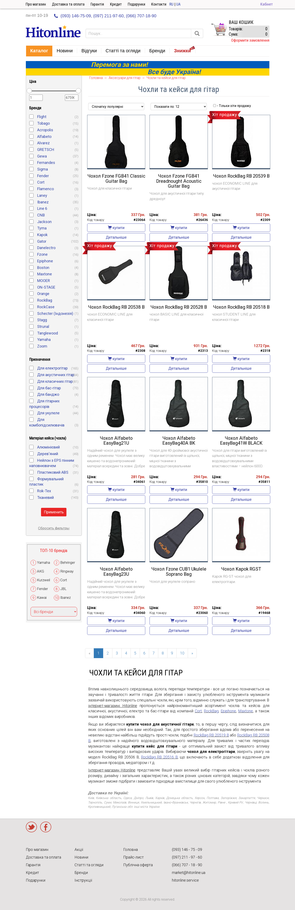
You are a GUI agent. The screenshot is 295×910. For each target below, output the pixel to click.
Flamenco (45, 189)
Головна (130, 849)
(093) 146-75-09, (76, 15)
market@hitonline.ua (188, 872)
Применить (54, 512)
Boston (43, 267)
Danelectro (46, 247)
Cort (40, 182)
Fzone (42, 254)
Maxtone (44, 274)
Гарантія (97, 4)
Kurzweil (43, 580)
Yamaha (44, 339)
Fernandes (46, 162)
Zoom (42, 346)
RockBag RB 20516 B (159, 757)
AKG (40, 571)
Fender (43, 176)
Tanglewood (47, 333)
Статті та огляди (89, 865)
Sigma (42, 169)
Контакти (158, 4)
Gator (41, 241)
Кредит (116, 4)
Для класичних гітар (55, 381)
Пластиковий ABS (52, 472)
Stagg (42, 320)
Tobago (43, 123)
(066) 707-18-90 (141, 15)
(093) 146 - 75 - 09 (187, 849)
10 (182, 653)
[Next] (192, 653)
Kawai (42, 597)
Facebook (45, 827)
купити (116, 227)
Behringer (67, 562)
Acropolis (45, 130)
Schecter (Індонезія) (55, 313)
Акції (79, 849)
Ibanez (43, 202)
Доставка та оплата (68, 4)
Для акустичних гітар (55, 374)
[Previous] (89, 653)
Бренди (81, 872)
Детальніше (116, 237)
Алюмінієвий (48, 447)
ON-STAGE (46, 287)
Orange (43, 293)
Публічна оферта (138, 865)
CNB (41, 215)
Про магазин (36, 4)
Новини (81, 857)
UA (178, 4)
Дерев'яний (47, 453)
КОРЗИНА (219, 29)
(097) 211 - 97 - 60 (187, 857)
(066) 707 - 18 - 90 (187, 865)
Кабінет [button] (266, 4)
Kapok (42, 234)
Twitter (31, 827)
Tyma (42, 228)
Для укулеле (48, 413)
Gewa (42, 156)
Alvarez (43, 143)
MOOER (43, 280)
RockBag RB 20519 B (211, 735)
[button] (39, 51)
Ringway (66, 571)
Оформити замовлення (250, 40)
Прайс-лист (133, 857)
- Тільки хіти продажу (232, 106)
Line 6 (42, 208)
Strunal (43, 326)
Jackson (44, 221)
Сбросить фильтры (53, 528)
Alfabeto (44, 136)
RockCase (45, 307)
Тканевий (45, 497)
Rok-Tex (44, 491)
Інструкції (83, 880)
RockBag (44, 300)
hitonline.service (185, 880)
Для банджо (48, 394)
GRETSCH (45, 149)
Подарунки (136, 4)
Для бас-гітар (49, 388)
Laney (42, 195)
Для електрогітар (52, 368)
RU (171, 4)
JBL (63, 589)
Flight (41, 116)
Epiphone (45, 261)
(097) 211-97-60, (109, 15)
